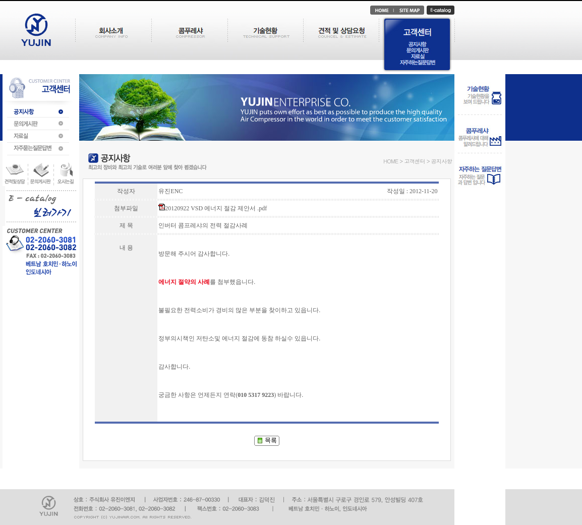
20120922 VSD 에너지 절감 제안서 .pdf (212, 208)
